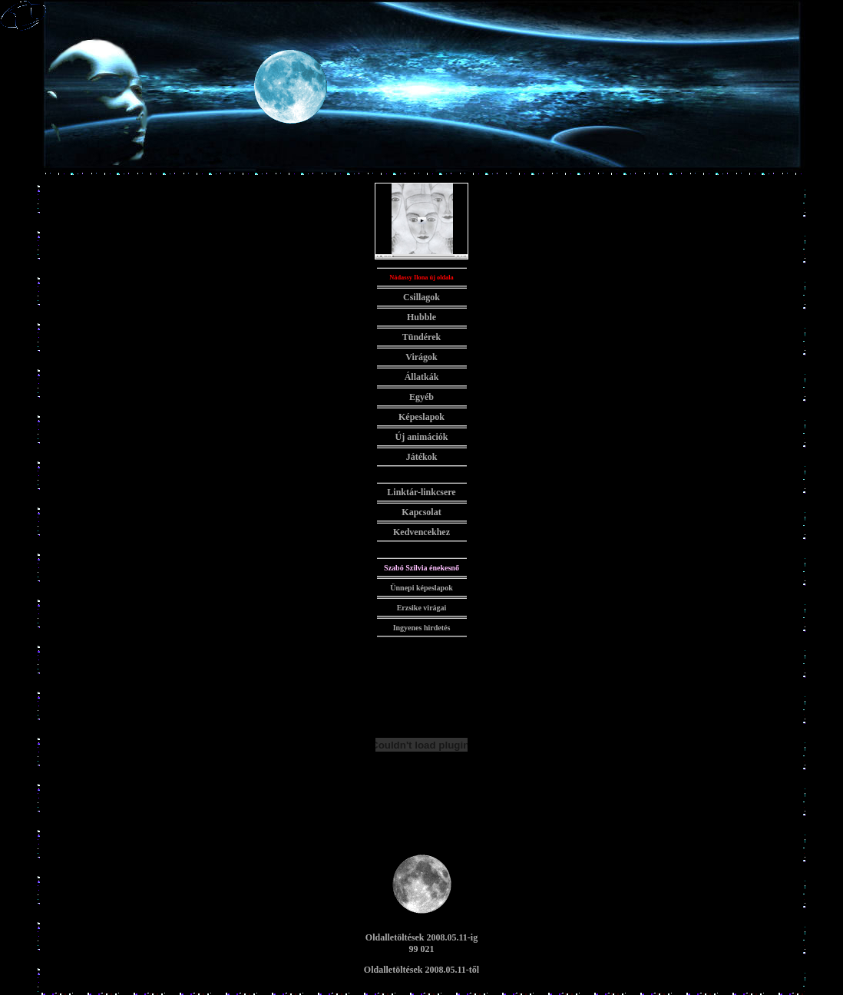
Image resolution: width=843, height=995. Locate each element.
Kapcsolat (421, 512)
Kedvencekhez (421, 532)
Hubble (421, 317)
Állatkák (422, 377)
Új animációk (421, 436)
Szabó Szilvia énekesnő (421, 568)
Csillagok (421, 297)
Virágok (421, 357)
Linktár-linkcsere (421, 492)
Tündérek (421, 337)
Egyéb (421, 397)
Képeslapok (421, 417)
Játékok (422, 456)
